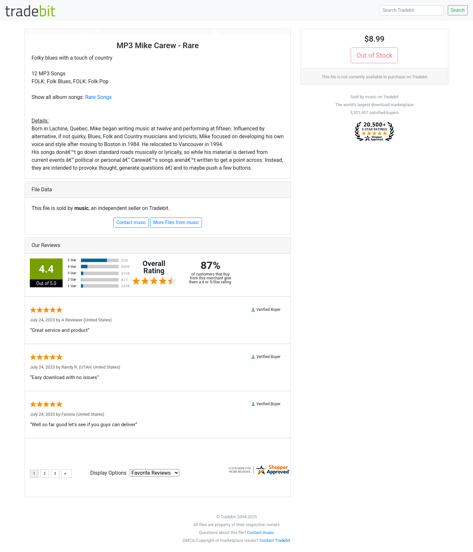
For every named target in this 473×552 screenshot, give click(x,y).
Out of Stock (374, 55)
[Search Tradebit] (412, 10)
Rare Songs (98, 97)
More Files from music (176, 222)
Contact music (131, 222)
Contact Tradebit (274, 540)
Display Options (108, 473)
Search (458, 10)
